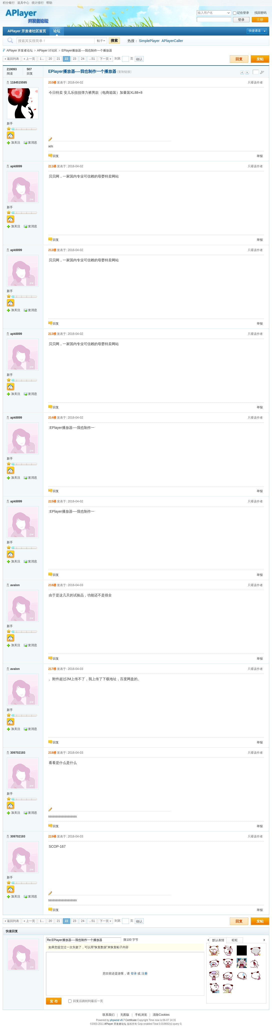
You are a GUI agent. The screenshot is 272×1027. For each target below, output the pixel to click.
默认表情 (218, 940)
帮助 (49, 3)
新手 (10, 123)
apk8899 (16, 166)
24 (82, 59)
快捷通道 (255, 31)
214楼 (52, 417)
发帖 (260, 59)
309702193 (17, 752)
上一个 (208, 940)
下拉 (228, 13)
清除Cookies (161, 1014)
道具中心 (23, 3)
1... (42, 59)
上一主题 (242, 72)
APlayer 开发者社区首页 (27, 31)
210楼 (52, 82)
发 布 (54, 1001)
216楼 (52, 585)
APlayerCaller (172, 41)
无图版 (124, 1014)
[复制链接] (124, 72)
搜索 (114, 41)
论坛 (56, 31)
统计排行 (38, 3)
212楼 (52, 250)
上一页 (30, 59)
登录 (241, 20)
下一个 (265, 940)
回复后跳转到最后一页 (85, 1001)
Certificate (130, 1020)
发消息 (32, 142)
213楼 (52, 334)
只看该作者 (255, 82)
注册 (260, 20)
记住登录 (243, 13)
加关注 (15, 142)
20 (50, 59)
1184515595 (18, 82)
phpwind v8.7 (117, 1020)
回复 (239, 59)
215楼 (52, 501)
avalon (15, 585)
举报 (260, 156)
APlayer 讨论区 (47, 50)
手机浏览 (141, 1014)
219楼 (52, 836)
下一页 (104, 59)
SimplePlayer (149, 41)
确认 (139, 59)
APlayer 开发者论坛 (19, 50)
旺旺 (235, 940)
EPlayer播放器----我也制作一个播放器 (87, 50)
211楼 (52, 166)
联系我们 (108, 1014)
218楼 (52, 752)
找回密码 (260, 13)
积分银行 (9, 3)
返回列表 (13, 59)
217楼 (52, 669)
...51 (92, 59)
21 (58, 59)
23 (74, 59)
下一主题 (247, 72)
